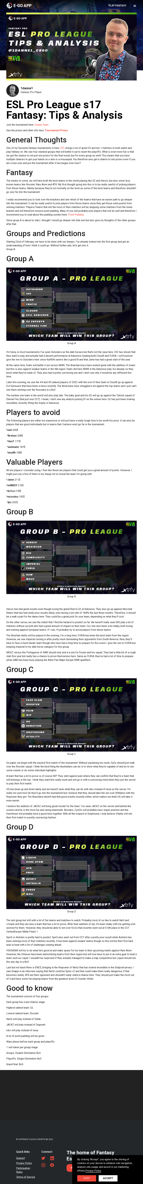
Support (20, 1158)
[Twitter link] (43, 1158)
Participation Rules (23, 1170)
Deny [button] (87, 1178)
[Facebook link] (52, 1165)
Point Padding (76, 214)
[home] (18, 5)
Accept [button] (108, 1178)
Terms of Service (25, 1177)
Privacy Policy (24, 1163)
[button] (134, 5)
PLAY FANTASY (117, 5)
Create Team (41, 124)
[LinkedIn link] (52, 1158)
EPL (62, 148)
